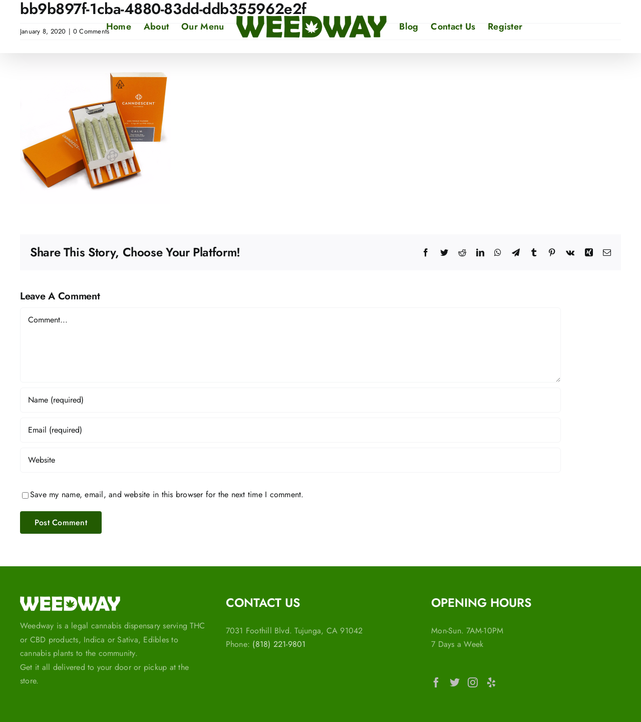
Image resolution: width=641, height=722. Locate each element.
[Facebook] (436, 682)
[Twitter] (455, 682)
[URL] (290, 460)
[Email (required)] (290, 430)
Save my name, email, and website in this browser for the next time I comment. (166, 494)
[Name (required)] (290, 400)
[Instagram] (473, 682)
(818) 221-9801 (278, 644)
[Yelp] (491, 682)
